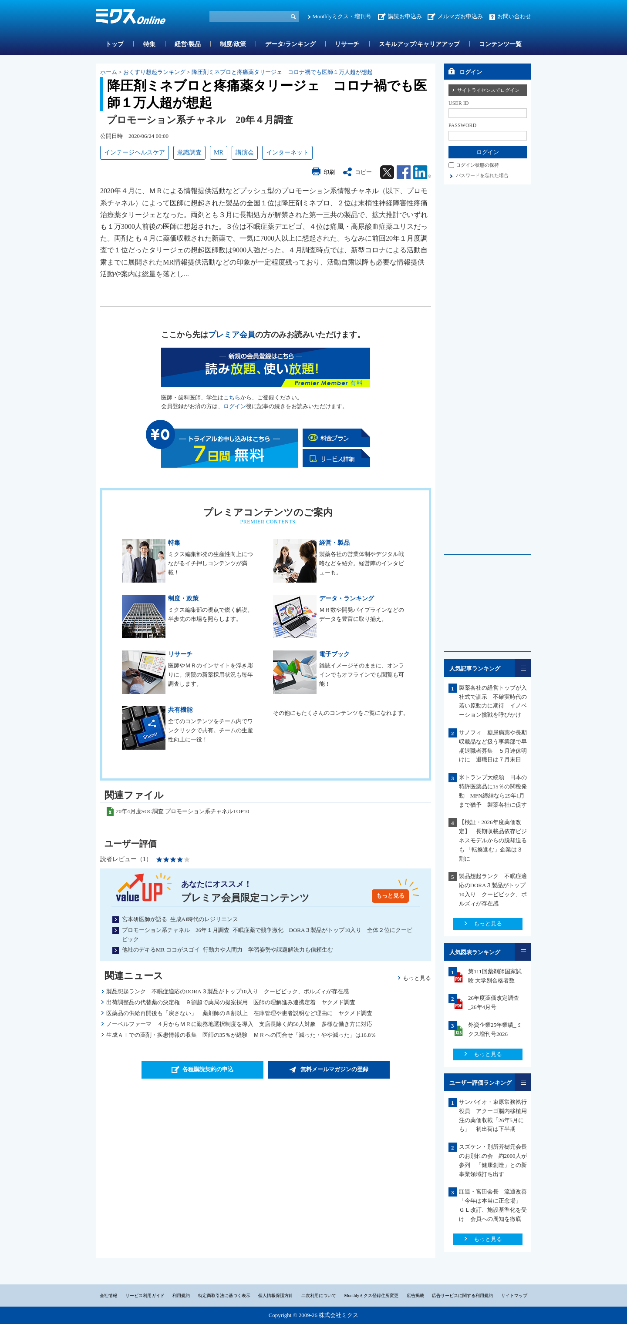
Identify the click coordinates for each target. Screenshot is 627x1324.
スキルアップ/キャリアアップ (419, 44)
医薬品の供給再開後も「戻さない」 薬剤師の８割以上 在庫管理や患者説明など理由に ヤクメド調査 (239, 1013)
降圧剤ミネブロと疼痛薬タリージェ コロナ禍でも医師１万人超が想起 (282, 72)
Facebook (404, 172)
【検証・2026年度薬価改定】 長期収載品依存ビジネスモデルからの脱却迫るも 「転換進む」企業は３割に (493, 840)
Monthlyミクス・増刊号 (341, 16)
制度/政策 (233, 44)
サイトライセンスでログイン (488, 90)
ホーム (108, 72)
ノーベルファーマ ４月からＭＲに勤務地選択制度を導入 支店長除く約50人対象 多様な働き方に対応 (239, 1024)
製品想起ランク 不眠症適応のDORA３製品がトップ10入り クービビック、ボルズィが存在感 (227, 991)
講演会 (245, 152)
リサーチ (347, 44)
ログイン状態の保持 (477, 165)
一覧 (523, 668)
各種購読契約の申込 (207, 1069)
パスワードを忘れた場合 (482, 175)
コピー (363, 172)
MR (218, 152)
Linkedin (422, 172)
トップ (114, 44)
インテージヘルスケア (134, 152)
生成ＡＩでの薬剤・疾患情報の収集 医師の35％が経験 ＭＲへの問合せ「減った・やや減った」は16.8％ (241, 1035)
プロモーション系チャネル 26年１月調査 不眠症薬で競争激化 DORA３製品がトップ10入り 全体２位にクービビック (267, 934)
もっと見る (390, 895)
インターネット (287, 152)
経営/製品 (188, 44)
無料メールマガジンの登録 (334, 1069)
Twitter (387, 172)
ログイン (234, 406)
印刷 (329, 172)
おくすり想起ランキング (154, 72)
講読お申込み (405, 16)
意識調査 (189, 152)
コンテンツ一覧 (500, 44)
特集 (149, 44)
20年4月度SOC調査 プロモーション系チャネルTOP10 (182, 811)
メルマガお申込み (460, 16)
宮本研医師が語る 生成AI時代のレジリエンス (180, 919)
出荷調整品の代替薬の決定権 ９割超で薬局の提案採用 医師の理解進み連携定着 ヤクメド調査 (230, 1002)
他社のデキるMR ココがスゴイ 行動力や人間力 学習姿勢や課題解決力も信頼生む (227, 949)
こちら (231, 397)
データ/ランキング (290, 44)
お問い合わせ (514, 16)
